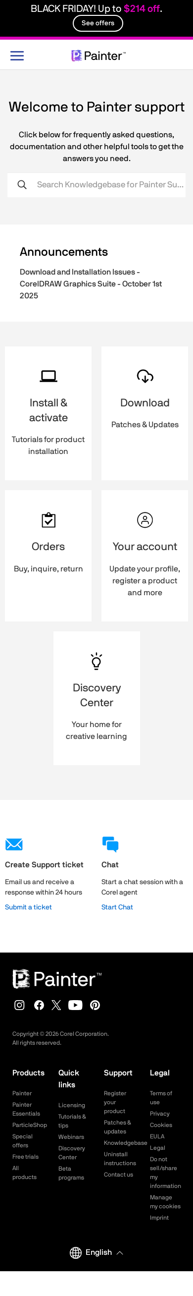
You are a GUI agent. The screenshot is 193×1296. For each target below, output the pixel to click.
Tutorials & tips (72, 1121)
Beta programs (71, 1173)
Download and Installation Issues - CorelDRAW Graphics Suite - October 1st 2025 (91, 284)
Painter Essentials (26, 1109)
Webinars (71, 1137)
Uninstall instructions (119, 1158)
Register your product (115, 1102)
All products (24, 1172)
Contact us (118, 1175)
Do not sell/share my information (165, 1172)
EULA (157, 1136)
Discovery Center (71, 1152)
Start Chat (117, 907)
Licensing (71, 1105)
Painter (22, 1093)
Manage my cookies (165, 1201)
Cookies (161, 1125)
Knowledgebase (119, 1143)
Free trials (25, 1157)
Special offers (22, 1140)
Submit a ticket (28, 907)
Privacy (160, 1114)
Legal (157, 1148)
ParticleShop (28, 1125)
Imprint (159, 1218)
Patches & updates (117, 1127)
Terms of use (161, 1097)
